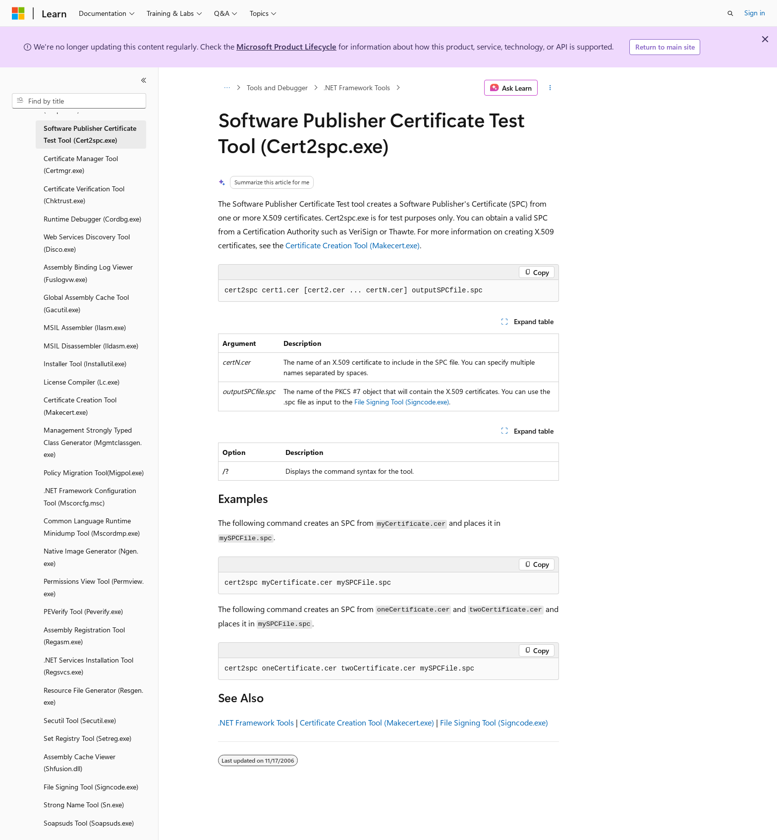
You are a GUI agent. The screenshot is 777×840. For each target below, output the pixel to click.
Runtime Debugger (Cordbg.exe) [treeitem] (92, 219)
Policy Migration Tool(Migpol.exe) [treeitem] (94, 472)
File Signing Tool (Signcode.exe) (401, 401)
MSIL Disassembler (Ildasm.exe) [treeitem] (91, 345)
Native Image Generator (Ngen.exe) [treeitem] (91, 557)
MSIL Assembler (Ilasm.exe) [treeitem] (85, 327)
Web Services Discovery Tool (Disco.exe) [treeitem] (87, 243)
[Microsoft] (18, 13)
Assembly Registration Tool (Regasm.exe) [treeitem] (84, 636)
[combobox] (79, 101)
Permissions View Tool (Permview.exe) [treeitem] (94, 587)
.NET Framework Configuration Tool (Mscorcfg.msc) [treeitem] (90, 496)
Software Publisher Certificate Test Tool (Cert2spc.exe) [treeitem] (90, 134)
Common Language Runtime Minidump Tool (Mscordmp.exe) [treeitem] (92, 527)
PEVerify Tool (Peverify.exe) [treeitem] (83, 611)
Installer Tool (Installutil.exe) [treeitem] (85, 363)
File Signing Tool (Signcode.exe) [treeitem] (91, 786)
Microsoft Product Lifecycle (286, 46)
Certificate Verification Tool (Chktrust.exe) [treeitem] (84, 195)
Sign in (754, 12)
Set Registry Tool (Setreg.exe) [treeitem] (87, 738)
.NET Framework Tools (357, 87)
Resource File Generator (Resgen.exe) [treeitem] (93, 696)
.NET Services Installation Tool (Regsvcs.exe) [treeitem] (88, 666)
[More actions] (550, 88)
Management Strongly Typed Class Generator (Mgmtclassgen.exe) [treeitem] (93, 442)
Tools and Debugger (277, 87)
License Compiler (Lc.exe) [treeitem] (81, 382)
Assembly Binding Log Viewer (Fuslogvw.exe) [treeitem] (88, 273)
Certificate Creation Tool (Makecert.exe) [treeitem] (80, 406)
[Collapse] (143, 80)
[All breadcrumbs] (226, 88)
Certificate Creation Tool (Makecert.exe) (352, 245)
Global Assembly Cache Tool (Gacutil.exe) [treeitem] (86, 303)
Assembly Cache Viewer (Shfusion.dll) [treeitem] (79, 763)
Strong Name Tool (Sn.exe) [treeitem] (84, 804)
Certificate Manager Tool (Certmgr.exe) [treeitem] (81, 164)
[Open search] (730, 13)
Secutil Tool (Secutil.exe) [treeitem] (80, 720)
